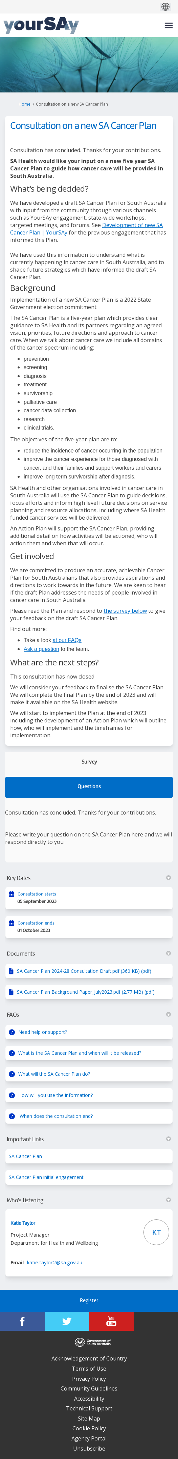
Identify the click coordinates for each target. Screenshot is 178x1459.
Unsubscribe (89, 1448)
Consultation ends (36, 923)
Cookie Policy (89, 1428)
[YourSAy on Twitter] (67, 1321)
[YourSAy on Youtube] (111, 1321)
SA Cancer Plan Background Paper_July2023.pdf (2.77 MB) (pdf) (86, 992)
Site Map (89, 1418)
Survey (89, 762)
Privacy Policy (89, 1378)
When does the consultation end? (55, 1116)
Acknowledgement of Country (89, 1358)
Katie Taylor (22, 1223)
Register (89, 1300)
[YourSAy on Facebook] (22, 1321)
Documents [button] (89, 954)
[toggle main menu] (169, 25)
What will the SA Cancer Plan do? (54, 1074)
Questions (89, 787)
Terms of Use (89, 1368)
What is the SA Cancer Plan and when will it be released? (79, 1053)
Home (24, 104)
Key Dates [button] (89, 878)
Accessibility (89, 1398)
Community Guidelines (89, 1388)
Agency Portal (89, 1438)
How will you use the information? (55, 1095)
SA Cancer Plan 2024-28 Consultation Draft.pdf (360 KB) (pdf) (84, 971)
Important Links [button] (89, 1139)
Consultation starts (37, 894)
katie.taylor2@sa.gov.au (54, 1262)
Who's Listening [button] (89, 1201)
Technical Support (89, 1408)
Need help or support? (42, 1032)
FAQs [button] (89, 1015)
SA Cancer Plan (25, 1156)
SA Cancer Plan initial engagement (46, 1177)
